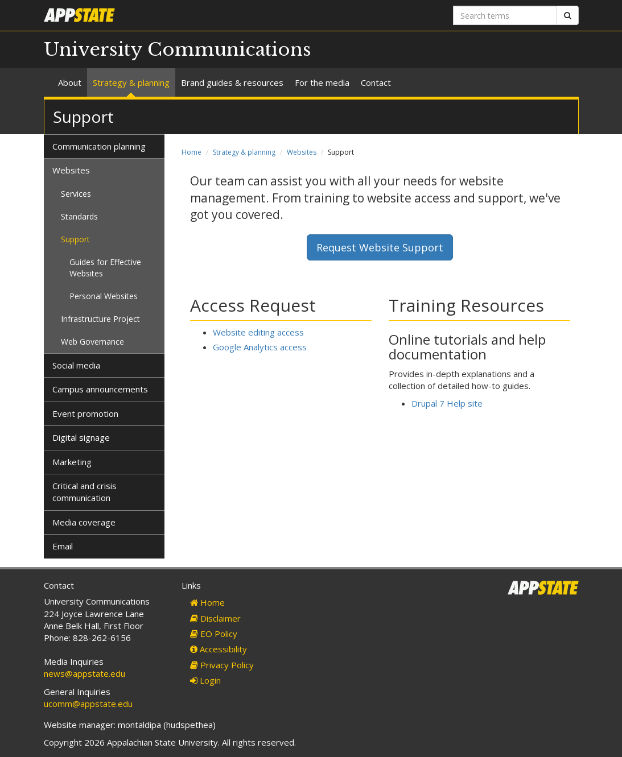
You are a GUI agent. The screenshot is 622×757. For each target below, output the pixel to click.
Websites (301, 152)
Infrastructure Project (100, 318)
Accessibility (218, 649)
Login (205, 680)
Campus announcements (100, 389)
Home (191, 152)
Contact (376, 82)
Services (76, 193)
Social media (76, 365)
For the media (322, 82)
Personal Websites (103, 296)
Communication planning (99, 146)
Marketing (72, 462)
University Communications (177, 49)
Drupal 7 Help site (447, 403)
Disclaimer (215, 618)
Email (62, 546)
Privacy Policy (222, 665)
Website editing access (258, 332)
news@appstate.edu (84, 673)
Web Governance (92, 341)
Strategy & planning (131, 82)
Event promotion (85, 413)
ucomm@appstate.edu (88, 703)
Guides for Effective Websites (105, 268)
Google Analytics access (260, 347)
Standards (79, 216)
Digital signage (81, 437)
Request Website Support (379, 247)
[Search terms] (505, 15)
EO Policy (213, 633)
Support (75, 239)
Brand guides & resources (232, 82)
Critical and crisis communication (84, 491)
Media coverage (84, 522)
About (69, 82)
